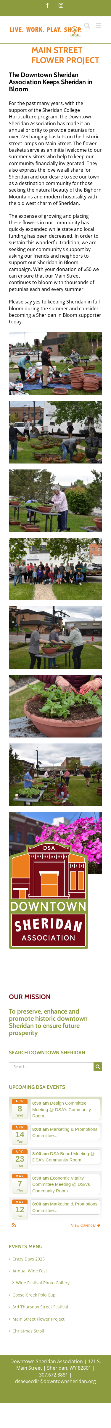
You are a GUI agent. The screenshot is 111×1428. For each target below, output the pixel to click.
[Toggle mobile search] (87, 25)
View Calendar (85, 1225)
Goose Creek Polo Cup (34, 1295)
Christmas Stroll (28, 1331)
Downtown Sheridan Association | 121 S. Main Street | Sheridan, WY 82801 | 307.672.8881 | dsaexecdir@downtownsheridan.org (55, 1371)
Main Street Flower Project (38, 1319)
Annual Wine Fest (29, 1271)
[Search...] (51, 1066)
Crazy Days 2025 (28, 1259)
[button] (14, 1225)
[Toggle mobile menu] (99, 25)
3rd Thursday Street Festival (40, 1307)
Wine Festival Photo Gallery (43, 1282)
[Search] (98, 1066)
